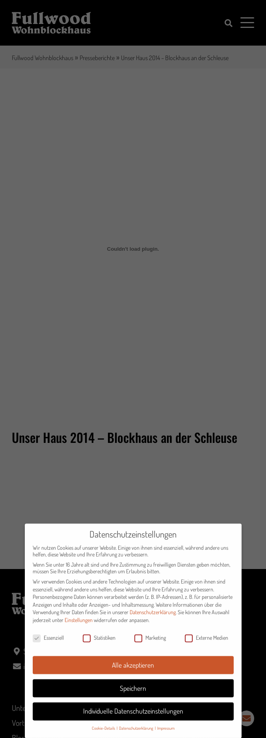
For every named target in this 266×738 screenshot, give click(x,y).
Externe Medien (206, 642)
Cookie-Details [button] (104, 733)
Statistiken (99, 642)
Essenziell (48, 642)
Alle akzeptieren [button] (133, 670)
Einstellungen (79, 625)
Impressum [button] (166, 733)
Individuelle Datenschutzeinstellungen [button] (133, 716)
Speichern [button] (133, 693)
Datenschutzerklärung (153, 617)
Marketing (150, 642)
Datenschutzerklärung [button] (136, 733)
